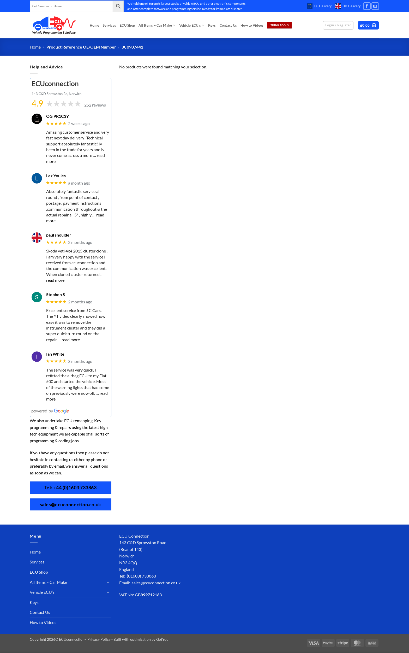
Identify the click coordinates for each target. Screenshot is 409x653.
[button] (368, 25)
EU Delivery (319, 6)
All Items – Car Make (157, 25)
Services (109, 25)
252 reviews (95, 104)
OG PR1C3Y (57, 116)
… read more (69, 339)
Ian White (55, 353)
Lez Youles (56, 175)
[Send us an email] (375, 6)
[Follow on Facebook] (367, 6)
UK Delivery (348, 6)
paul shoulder (58, 234)
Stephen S (55, 294)
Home (94, 25)
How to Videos (251, 25)
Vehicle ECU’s (191, 25)
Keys (212, 25)
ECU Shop (127, 25)
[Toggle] (108, 582)
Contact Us (228, 25)
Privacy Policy (99, 639)
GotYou (162, 639)
